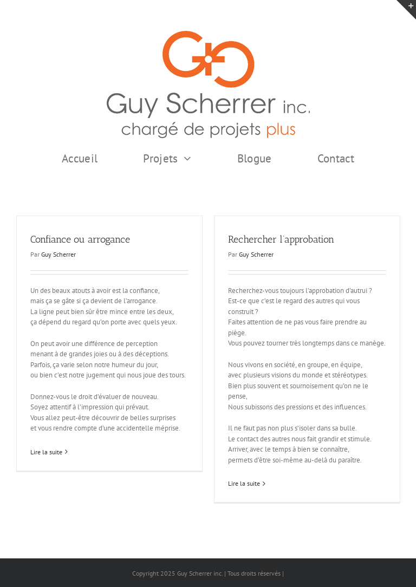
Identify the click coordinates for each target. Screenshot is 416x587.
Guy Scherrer (58, 254)
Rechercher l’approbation (281, 239)
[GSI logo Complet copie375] (208, 34)
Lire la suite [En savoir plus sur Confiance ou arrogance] (46, 452)
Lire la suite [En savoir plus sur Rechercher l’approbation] (244, 483)
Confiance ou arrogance (80, 239)
